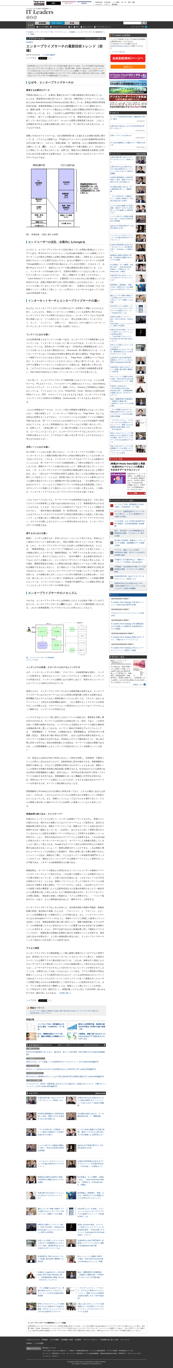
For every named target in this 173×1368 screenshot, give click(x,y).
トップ (30, 25)
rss (35, 17)
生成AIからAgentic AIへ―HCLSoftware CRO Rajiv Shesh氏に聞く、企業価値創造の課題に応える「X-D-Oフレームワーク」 (121, 390)
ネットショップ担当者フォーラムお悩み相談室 (83, 1353)
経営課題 (42, 23)
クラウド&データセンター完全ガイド (55, 1351)
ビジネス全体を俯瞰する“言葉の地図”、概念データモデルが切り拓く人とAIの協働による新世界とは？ (91, 1131)
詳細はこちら (138, 685)
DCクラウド (69, 3)
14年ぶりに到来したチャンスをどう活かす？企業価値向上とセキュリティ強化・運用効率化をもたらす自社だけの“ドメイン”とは (121, 349)
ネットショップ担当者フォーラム (54, 1353)
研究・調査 (131, 2)
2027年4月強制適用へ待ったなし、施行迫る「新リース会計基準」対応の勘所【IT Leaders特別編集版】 (65, 1053)
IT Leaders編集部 (49, 55)
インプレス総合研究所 (97, 1351)
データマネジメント (103, 27)
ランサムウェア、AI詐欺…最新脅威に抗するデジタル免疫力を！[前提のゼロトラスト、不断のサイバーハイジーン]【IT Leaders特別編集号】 (66, 1085)
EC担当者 (107, 2)
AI (71, 27)
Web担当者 (98, 2)
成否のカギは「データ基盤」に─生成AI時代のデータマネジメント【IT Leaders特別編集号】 (62, 1062)
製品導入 (84, 3)
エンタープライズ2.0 (84, 1011)
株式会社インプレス (49, 1348)
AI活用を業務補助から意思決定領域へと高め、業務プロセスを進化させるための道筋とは (51, 1116)
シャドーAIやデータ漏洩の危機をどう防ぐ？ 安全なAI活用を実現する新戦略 (51, 1147)
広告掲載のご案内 (67, 1340)
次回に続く (65, 993)
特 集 (72, 23)
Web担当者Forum (82, 1351)
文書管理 (49, 1011)
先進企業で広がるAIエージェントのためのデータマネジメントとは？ (51, 1195)
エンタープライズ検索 (37, 1011)
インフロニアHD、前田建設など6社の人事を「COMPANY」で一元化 (51, 1026)
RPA (77, 27)
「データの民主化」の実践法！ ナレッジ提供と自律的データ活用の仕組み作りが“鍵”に (51, 1131)
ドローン (107, 4)
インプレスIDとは (118, 52)
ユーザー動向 (44, 27)
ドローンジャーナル (134, 1353)
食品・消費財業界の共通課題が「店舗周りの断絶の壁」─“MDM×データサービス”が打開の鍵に (91, 1274)
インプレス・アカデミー (51, 1356)
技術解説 (72, 32)
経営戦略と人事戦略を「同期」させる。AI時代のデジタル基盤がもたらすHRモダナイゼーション (91, 1195)
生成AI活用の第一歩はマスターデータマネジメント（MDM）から (122, 159)
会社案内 (78, 1340)
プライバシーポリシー (90, 1340)
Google (56, 1011)
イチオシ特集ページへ (136, 493)
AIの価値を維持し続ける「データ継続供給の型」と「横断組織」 (121, 189)
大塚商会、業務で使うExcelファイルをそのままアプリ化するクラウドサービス (92, 1036)
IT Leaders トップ (32, 32)
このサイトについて (33, 1340)
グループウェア (46, 1013)
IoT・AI (123, 2)
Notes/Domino (35, 1013)
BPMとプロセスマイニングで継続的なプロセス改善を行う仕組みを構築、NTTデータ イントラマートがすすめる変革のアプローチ (121, 437)
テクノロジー (57, 23)
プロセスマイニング (59, 27)
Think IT (72, 1351)
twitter (28, 17)
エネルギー (98, 4)
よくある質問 (38, 1343)
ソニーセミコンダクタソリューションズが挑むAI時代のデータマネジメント (51, 1163)
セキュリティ (88, 27)
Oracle (73, 1011)
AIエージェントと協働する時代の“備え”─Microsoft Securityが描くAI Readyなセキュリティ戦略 (90, 1258)
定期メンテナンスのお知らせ (120, 135)
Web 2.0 (95, 1011)
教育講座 (114, 4)
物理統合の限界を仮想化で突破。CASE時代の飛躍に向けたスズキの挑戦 (51, 1179)
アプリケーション (61, 32)
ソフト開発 (115, 2)
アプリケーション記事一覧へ (95, 38)
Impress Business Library (119, 46)
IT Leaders (39, 12)
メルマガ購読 (54, 1340)
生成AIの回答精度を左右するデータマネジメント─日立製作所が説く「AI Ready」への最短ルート (91, 1163)
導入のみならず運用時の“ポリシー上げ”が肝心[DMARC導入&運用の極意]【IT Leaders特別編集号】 (65, 1076)
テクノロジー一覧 (47, 32)
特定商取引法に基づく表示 (109, 1340)
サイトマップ (125, 1340)
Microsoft (67, 1011)
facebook (31, 17)
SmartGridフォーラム (126, 1351)
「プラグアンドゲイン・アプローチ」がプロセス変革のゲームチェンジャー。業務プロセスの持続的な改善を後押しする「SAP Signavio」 (91, 1293)
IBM (61, 1011)
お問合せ (29, 1343)
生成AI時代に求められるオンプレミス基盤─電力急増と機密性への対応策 (51, 1258)
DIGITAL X (122, 1353)
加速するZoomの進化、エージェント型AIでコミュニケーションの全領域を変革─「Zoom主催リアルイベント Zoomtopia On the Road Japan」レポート (91, 1230)
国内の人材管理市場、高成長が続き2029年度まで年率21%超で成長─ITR (91, 1026)
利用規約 (45, 1340)
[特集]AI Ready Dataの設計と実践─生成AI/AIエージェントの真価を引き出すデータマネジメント (128, 466)
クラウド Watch (112, 1351)
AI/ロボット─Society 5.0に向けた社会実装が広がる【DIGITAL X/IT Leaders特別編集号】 (61, 1069)
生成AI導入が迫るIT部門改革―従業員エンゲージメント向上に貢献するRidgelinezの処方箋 (91, 1242)
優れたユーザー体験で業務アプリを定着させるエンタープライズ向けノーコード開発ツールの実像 (51, 1211)
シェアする (31, 58)
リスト (50, 58)
